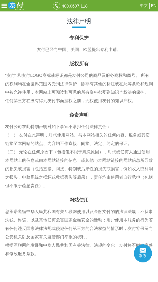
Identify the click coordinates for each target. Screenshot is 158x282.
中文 (144, 5)
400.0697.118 (75, 6)
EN (153, 5)
